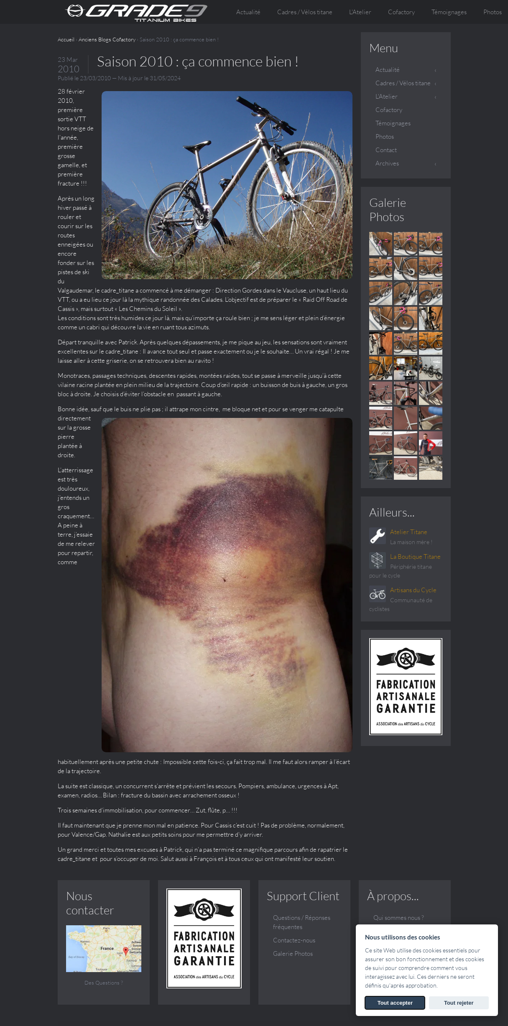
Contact (386, 150)
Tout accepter (395, 1003)
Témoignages (449, 12)
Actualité (248, 12)
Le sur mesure (392, 836)
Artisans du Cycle (413, 590)
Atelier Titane (408, 532)
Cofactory (401, 12)
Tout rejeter (459, 1003)
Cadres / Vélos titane (403, 83)
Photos (384, 136)
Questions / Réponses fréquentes (301, 804)
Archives (387, 163)
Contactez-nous (294, 823)
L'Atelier (386, 96)
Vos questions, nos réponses (397, 854)
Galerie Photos (387, 209)
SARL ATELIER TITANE (133, 1004)
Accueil (66, 39)
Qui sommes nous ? (398, 800)
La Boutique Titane (415, 556)
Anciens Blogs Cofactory (107, 39)
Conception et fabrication (392, 818)
